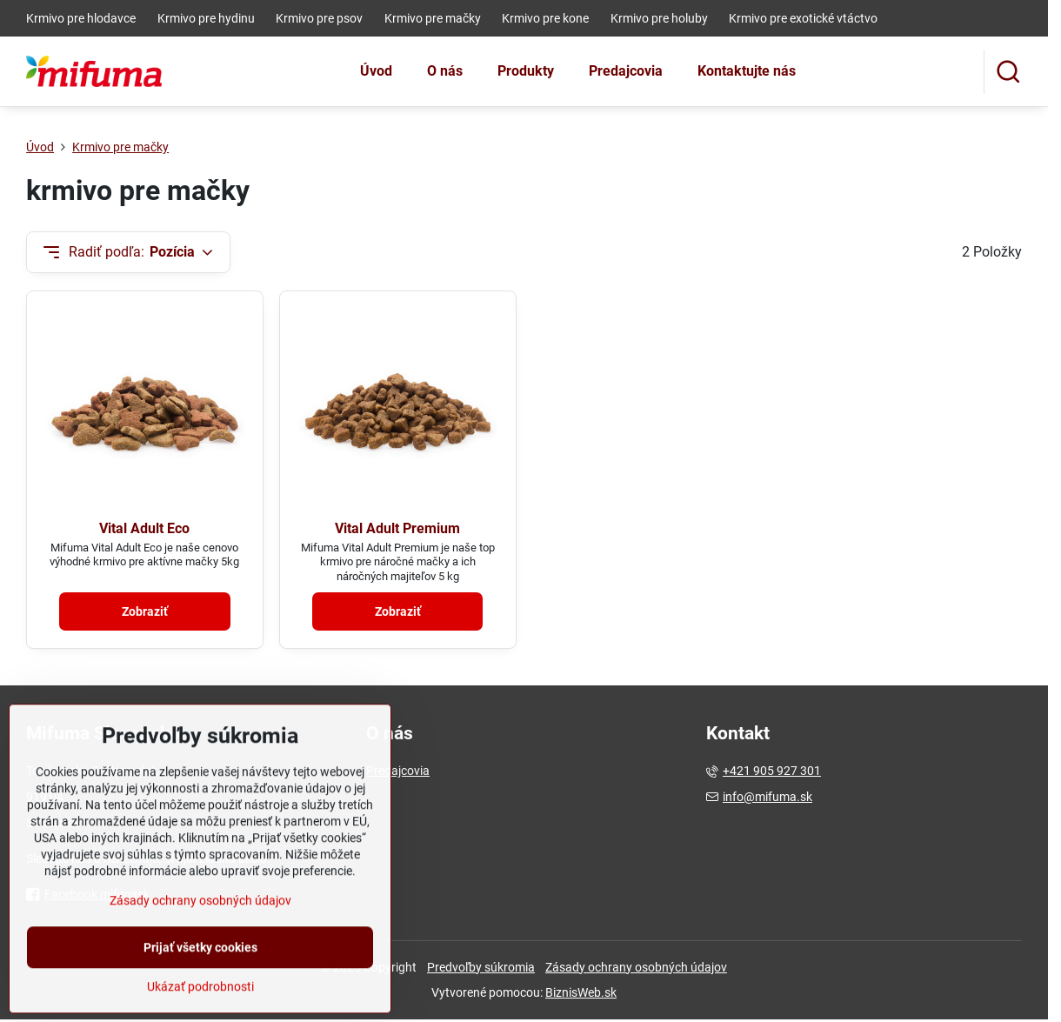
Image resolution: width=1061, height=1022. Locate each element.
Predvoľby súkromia (481, 967)
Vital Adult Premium (397, 528)
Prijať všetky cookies (200, 992)
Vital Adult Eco (144, 528)
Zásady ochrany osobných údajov (636, 967)
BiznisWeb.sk (581, 992)
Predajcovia (398, 771)
